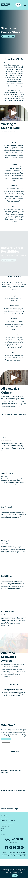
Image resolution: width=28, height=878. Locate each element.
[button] (25, 5)
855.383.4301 (5, 818)
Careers (3, 834)
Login (18, 4)
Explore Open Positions (8, 36)
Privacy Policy (14, 842)
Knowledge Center (6, 826)
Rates (2, 828)
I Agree (14, 875)
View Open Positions (6, 742)
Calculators (4, 831)
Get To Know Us (6, 739)
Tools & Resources (7, 824)
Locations (4, 816)
